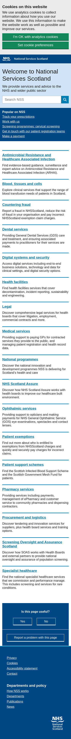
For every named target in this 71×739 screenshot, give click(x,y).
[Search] (31, 99)
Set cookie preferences (35, 45)
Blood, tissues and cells (22, 184)
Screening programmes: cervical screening (31, 126)
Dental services (15, 229)
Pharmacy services (18, 489)
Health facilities (15, 282)
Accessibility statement (22, 668)
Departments (15, 696)
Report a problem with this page (35, 637)
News (10, 706)
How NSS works (18, 691)
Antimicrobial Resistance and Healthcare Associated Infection (28, 157)
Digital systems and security (25, 257)
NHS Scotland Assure (20, 384)
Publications (15, 701)
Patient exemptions (18, 437)
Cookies (12, 663)
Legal (6, 306)
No (49, 621)
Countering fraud (16, 205)
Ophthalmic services (19, 408)
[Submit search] (65, 99)
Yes (26, 621)
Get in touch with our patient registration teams (33, 131)
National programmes (20, 359)
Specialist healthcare (19, 571)
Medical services (16, 331)
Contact (12, 673)
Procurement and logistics (24, 517)
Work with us (11, 121)
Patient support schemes (23, 465)
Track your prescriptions (18, 116)
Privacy (12, 657)
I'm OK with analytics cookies (35, 37)
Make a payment (13, 136)
